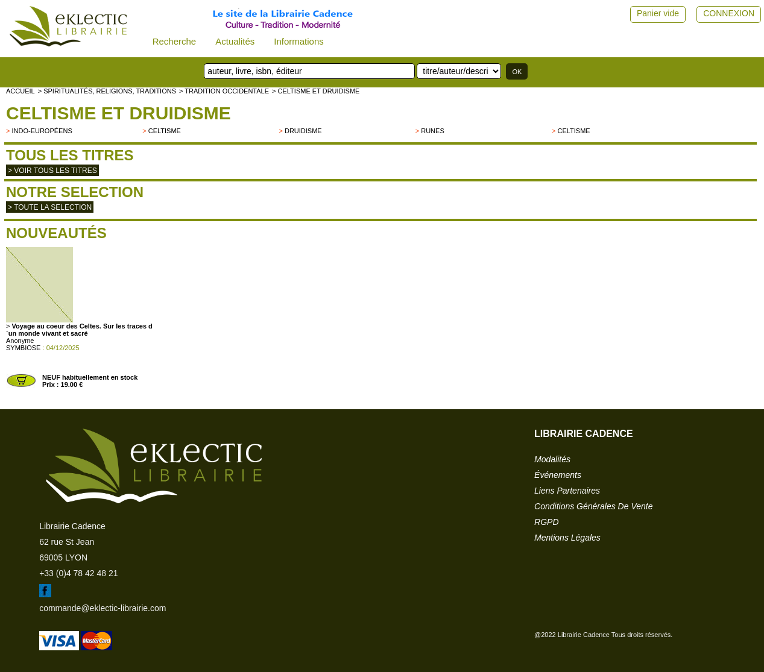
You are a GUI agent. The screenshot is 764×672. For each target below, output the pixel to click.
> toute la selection (50, 207)
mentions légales (567, 537)
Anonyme (20, 340)
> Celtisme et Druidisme (315, 91)
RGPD (546, 522)
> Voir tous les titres (52, 170)
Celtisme (164, 130)
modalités (552, 459)
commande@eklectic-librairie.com (102, 608)
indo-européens (41, 130)
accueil (20, 91)
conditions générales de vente (593, 506)
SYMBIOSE (23, 347)
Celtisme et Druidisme (118, 113)
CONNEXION (728, 13)
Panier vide (658, 13)
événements (557, 475)
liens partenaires (567, 490)
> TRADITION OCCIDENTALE (224, 91)
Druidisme (303, 130)
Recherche (175, 41)
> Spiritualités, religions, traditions (107, 91)
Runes (432, 130)
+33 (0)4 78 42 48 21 (78, 573)
